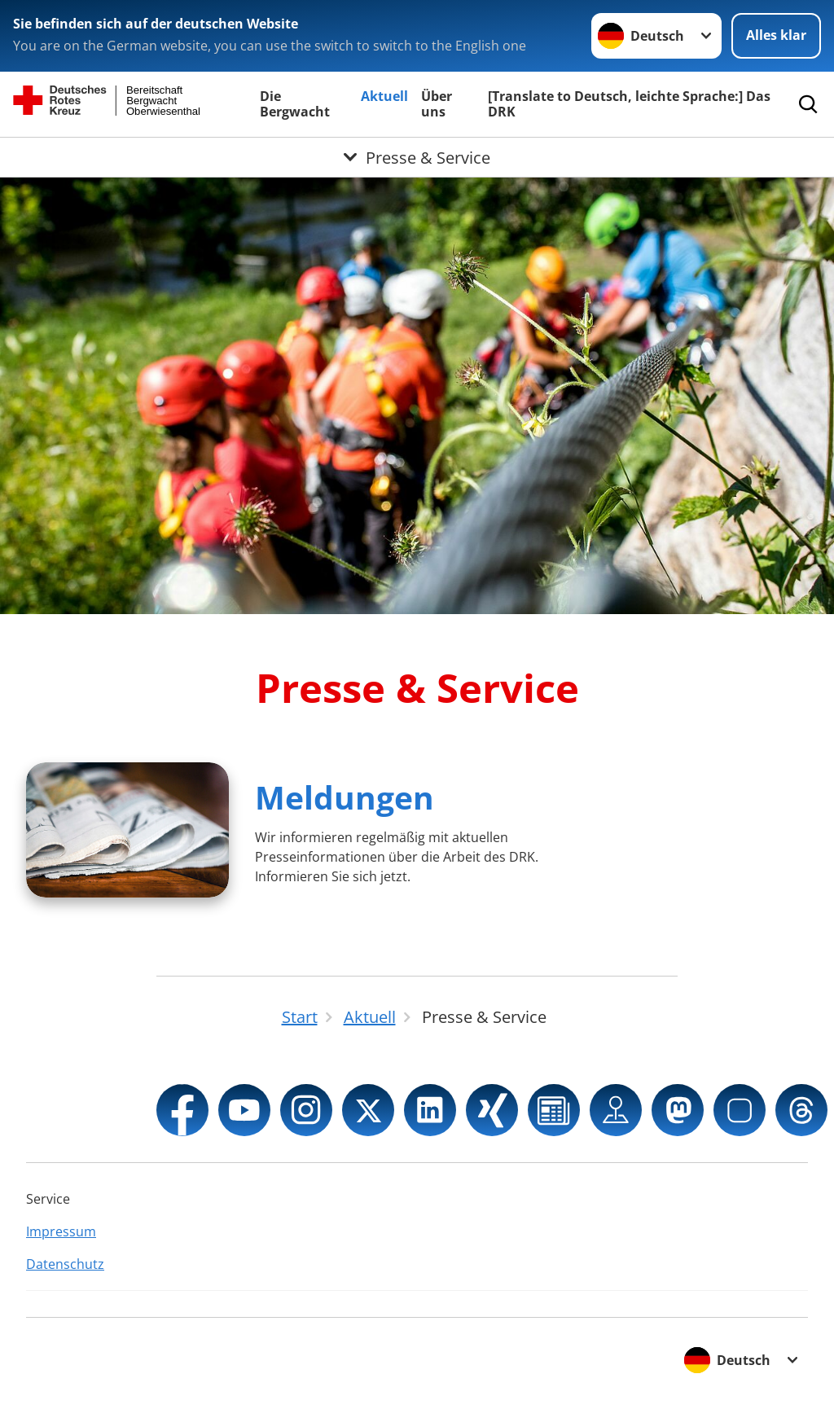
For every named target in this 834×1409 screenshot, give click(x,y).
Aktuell (384, 96)
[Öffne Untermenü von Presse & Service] (417, 157)
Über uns (436, 104)
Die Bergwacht (295, 104)
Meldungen (344, 797)
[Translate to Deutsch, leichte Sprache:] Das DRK (629, 104)
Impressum (61, 1231)
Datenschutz (65, 1264)
